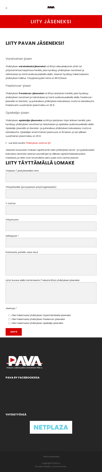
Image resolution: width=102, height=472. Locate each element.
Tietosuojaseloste (51, 456)
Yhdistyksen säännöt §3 (38, 143)
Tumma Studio (59, 466)
